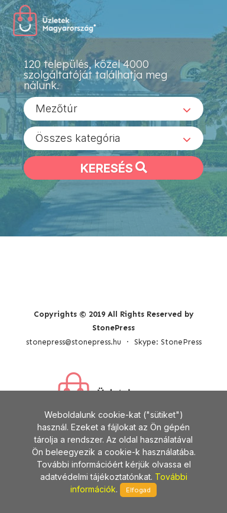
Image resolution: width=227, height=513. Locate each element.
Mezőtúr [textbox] (56, 108)
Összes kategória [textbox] (78, 138)
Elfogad (138, 490)
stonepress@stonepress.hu (73, 341)
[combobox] (113, 109)
